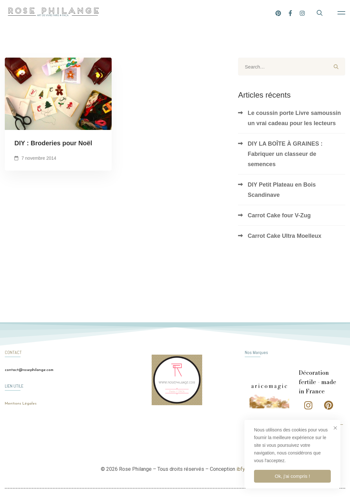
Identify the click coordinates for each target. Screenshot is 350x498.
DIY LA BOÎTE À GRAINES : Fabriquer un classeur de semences (285, 154)
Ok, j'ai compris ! (292, 476)
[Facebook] (290, 13)
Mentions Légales (20, 404)
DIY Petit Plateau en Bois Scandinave (282, 189)
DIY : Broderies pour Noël (53, 144)
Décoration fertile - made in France (317, 382)
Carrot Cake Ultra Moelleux (284, 236)
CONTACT (13, 352)
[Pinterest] (278, 13)
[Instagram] (302, 13)
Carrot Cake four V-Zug (279, 215)
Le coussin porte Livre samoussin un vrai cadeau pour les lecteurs (294, 118)
